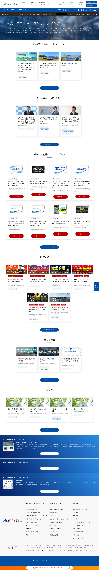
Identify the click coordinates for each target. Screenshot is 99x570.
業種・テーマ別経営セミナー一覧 (59, 523)
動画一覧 (28, 533)
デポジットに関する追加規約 (73, 549)
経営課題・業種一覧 (31, 513)
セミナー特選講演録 (31, 526)
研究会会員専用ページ (56, 539)
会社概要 (75, 520)
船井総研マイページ (55, 533)
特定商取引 (88, 549)
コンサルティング (54, 536)
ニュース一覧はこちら (61, 14)
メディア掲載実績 (78, 536)
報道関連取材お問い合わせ (33, 554)
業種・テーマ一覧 (28, 18)
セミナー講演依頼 (49, 554)
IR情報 (75, 523)
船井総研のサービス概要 (56, 513)
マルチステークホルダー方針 (84, 554)
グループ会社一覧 (78, 529)
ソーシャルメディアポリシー (47, 552)
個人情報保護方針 (31, 552)
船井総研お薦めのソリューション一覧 (36, 520)
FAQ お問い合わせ (82, 552)
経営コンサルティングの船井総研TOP (11, 18)
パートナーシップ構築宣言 (65, 554)
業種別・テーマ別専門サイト (34, 536)
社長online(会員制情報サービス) (59, 526)
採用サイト (76, 539)
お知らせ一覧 (77, 533)
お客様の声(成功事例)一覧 (33, 517)
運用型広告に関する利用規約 (53, 549)
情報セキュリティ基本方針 (66, 552)
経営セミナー (53, 520)
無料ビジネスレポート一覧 (33, 523)
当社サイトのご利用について (34, 549)
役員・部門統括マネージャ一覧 (81, 526)
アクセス (75, 517)
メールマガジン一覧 (31, 529)
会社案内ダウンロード (79, 542)
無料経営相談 (53, 517)
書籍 (27, 539)
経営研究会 (53, 529)
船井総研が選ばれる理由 (80, 513)
